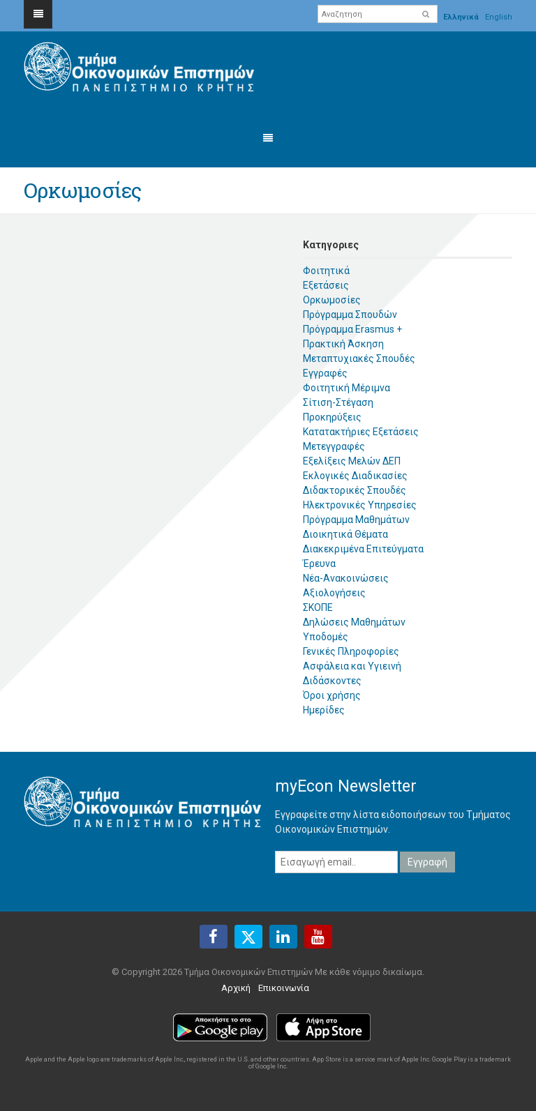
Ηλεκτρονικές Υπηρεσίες (360, 505)
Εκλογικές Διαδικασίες (355, 475)
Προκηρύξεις (332, 417)
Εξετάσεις (326, 285)
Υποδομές (325, 636)
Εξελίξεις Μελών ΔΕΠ (352, 461)
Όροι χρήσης (332, 695)
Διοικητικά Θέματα (345, 534)
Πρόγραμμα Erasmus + (352, 329)
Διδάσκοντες (332, 680)
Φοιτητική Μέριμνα (346, 387)
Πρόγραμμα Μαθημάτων (356, 519)
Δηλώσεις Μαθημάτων (354, 622)
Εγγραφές (325, 373)
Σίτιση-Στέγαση (338, 402)
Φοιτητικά (326, 270)
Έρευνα (319, 563)
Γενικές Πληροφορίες (351, 651)
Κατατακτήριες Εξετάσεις (361, 431)
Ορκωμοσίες (332, 299)
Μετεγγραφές (334, 446)
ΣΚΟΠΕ (318, 607)
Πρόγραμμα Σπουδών (350, 314)
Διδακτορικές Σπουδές (354, 490)
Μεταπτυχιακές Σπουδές (359, 358)
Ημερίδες (324, 710)
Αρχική (236, 988)
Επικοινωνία (283, 988)
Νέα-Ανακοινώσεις (346, 578)
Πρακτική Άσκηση (343, 343)
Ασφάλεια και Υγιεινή (352, 666)
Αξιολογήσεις (334, 592)
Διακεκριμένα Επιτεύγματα (363, 548)
